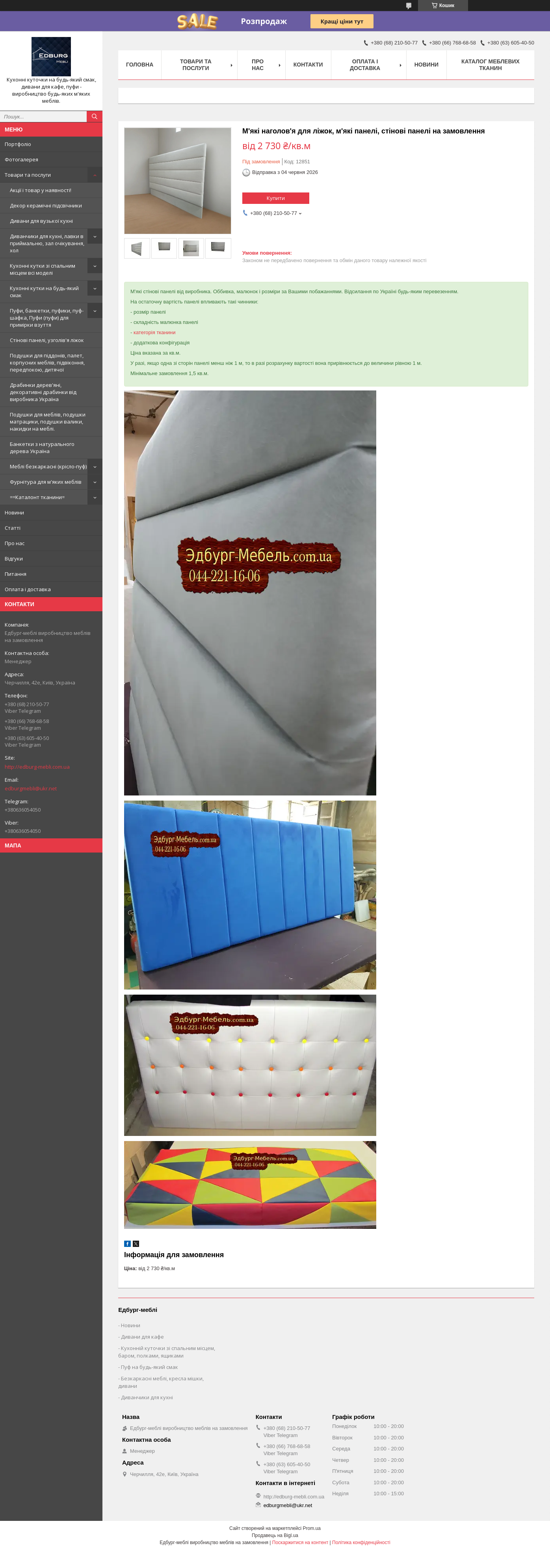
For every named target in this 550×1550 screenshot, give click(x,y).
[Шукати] (94, 116)
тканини (165, 332)
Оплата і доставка (28, 589)
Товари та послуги (28, 174)
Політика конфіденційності (361, 1542)
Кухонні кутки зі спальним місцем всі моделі (42, 269)
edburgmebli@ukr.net (31, 788)
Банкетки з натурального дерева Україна (42, 447)
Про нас (14, 543)
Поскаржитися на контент (300, 1542)
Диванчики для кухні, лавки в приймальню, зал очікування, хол (47, 243)
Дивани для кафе (142, 1336)
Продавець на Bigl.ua (275, 1535)
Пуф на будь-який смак (149, 1367)
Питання (15, 573)
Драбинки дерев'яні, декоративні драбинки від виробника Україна (43, 392)
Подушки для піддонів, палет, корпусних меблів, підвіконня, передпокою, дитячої (47, 362)
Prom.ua (312, 1528)
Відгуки (14, 558)
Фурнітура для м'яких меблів (46, 481)
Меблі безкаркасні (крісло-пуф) (48, 466)
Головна (139, 64)
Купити (276, 198)
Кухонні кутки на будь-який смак (44, 292)
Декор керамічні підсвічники (46, 205)
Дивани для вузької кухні (41, 220)
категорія (144, 332)
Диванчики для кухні (147, 1397)
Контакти (308, 64)
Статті (12, 527)
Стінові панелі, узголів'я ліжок (47, 340)
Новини (14, 512)
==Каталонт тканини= (37, 497)
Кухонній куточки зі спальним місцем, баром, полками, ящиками (166, 1352)
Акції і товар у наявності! (40, 190)
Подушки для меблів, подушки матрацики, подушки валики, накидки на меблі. (47, 421)
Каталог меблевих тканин (490, 64)
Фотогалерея (21, 159)
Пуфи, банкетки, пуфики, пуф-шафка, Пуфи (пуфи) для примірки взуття (47, 317)
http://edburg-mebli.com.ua (37, 766)
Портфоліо (18, 144)
